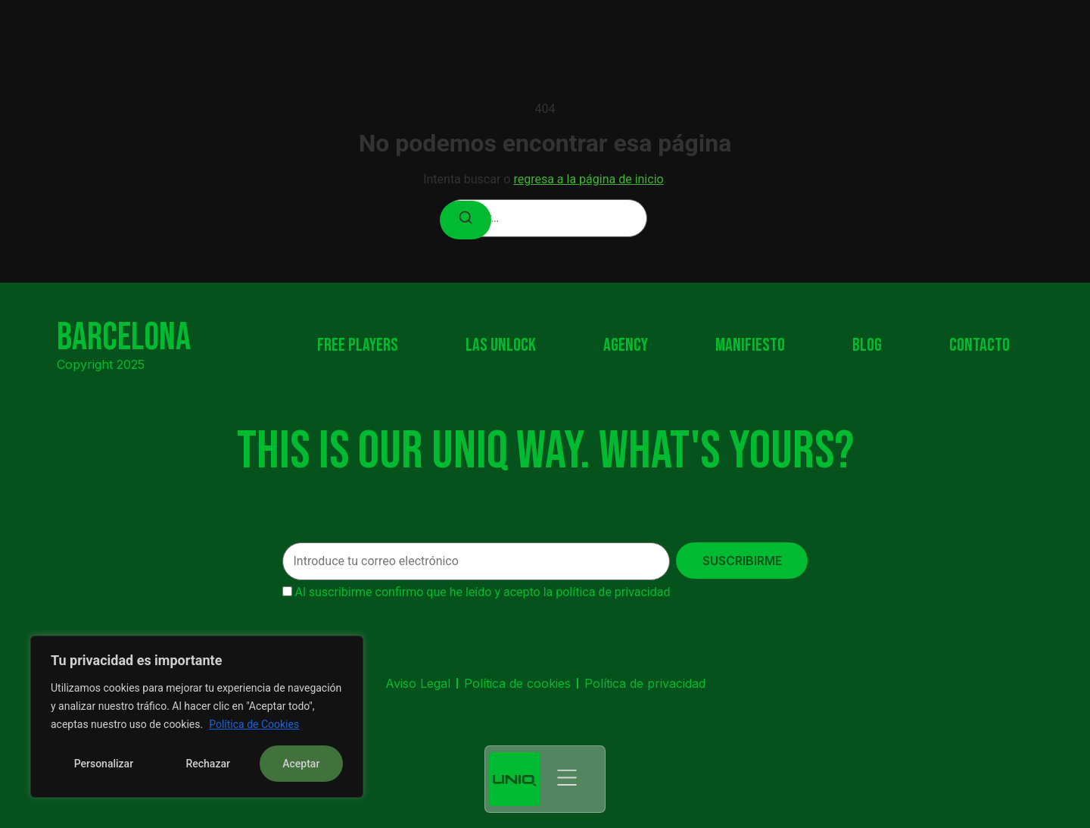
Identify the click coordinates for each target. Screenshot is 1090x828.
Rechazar (207, 764)
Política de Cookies (254, 724)
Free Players (357, 345)
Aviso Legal (417, 683)
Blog (867, 345)
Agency (625, 345)
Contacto (979, 345)
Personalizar (103, 764)
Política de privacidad (644, 683)
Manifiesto (750, 345)
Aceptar (300, 764)
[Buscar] (465, 220)
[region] (196, 717)
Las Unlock (501, 345)
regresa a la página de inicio (588, 179)
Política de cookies (517, 683)
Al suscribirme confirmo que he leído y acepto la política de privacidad (482, 592)
